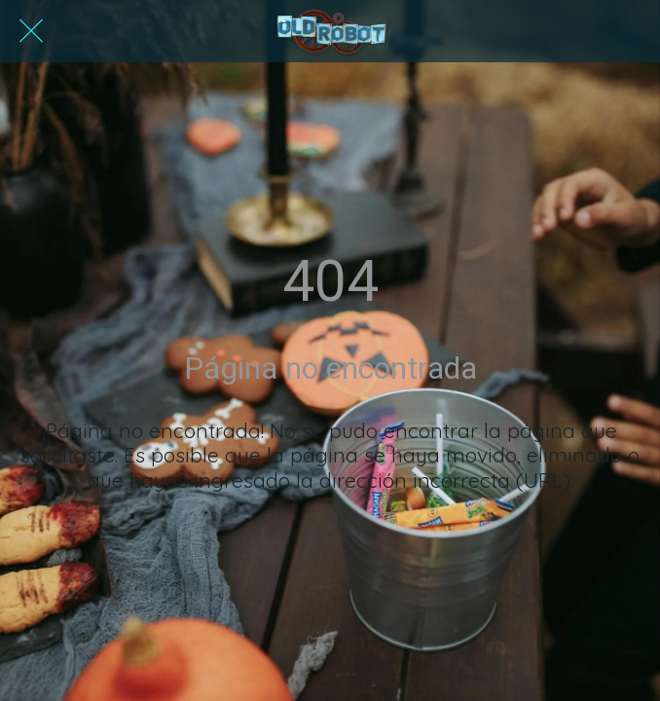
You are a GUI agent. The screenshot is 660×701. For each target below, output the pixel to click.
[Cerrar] (31, 31)
